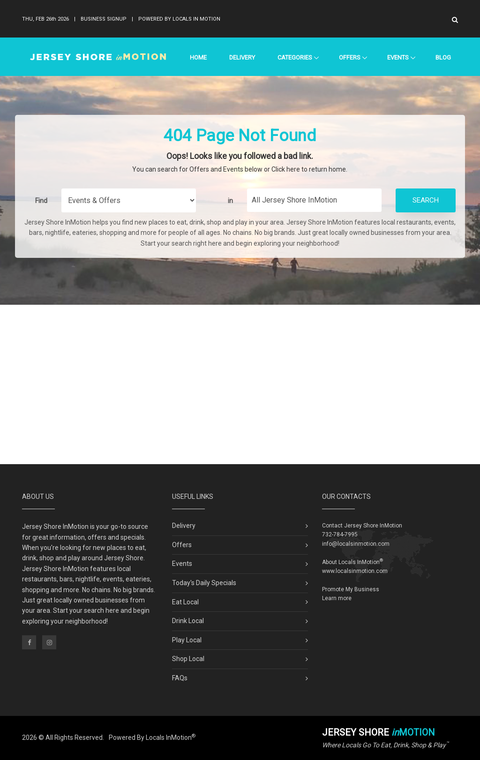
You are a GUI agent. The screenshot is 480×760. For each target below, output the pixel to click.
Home (198, 57)
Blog (443, 57)
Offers (349, 57)
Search (425, 200)
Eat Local (185, 602)
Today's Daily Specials (204, 583)
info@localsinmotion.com (356, 544)
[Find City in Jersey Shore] (314, 200)
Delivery (242, 57)
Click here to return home (308, 169)
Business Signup (104, 19)
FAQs (180, 678)
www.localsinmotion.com (355, 571)
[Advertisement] (240, 384)
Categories (295, 57)
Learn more (337, 598)
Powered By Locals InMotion (152, 737)
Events (397, 57)
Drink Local (188, 621)
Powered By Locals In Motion (179, 19)
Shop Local (188, 658)
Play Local (187, 640)
